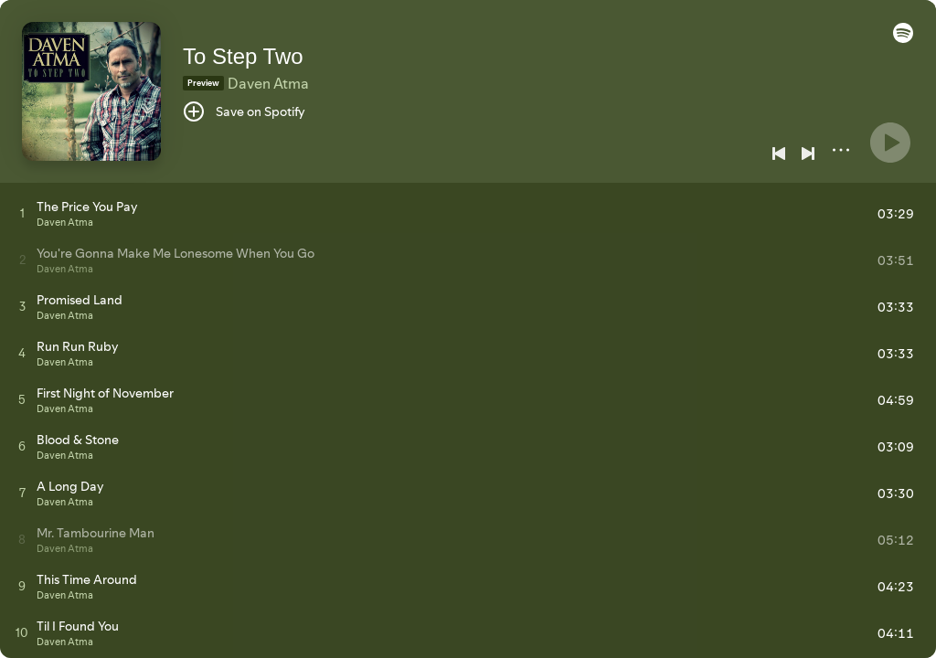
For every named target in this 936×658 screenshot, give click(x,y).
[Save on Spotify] (244, 111)
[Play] (890, 142)
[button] (903, 38)
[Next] (808, 153)
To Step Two (243, 56)
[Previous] (778, 153)
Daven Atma (268, 83)
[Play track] (22, 213)
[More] (841, 150)
